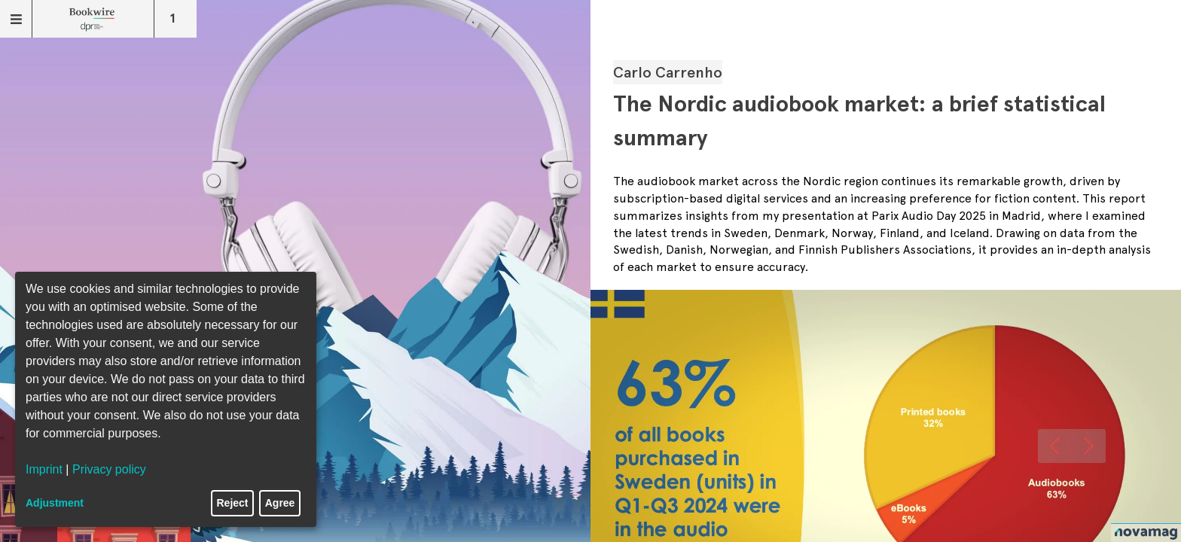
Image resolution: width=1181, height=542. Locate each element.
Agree (280, 503)
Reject (233, 503)
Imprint (44, 469)
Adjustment (55, 503)
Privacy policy (109, 469)
